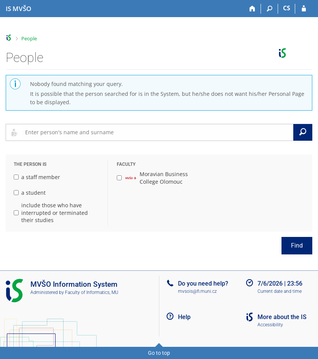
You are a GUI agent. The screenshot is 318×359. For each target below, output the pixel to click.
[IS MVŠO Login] (303, 9)
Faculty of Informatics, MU (91, 292)
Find (297, 245)
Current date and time (280, 291)
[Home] (252, 9)
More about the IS (282, 317)
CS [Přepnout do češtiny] (286, 8)
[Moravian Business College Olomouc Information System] (18, 9)
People (29, 38)
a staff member (37, 177)
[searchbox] (157, 132)
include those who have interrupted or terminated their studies (51, 213)
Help (184, 317)
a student (30, 192)
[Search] (269, 9)
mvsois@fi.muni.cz (197, 291)
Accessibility (270, 324)
